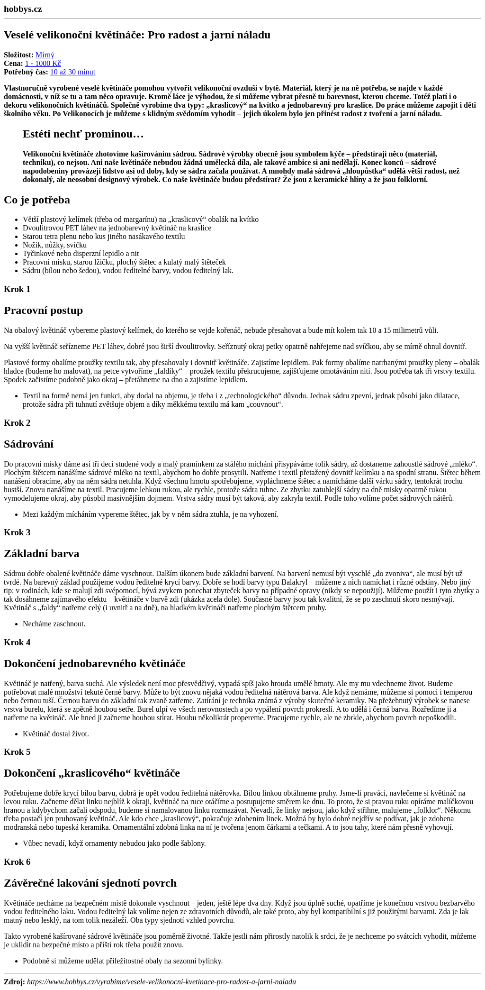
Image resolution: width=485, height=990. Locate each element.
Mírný (45, 55)
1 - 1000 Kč (43, 63)
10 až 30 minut (73, 72)
